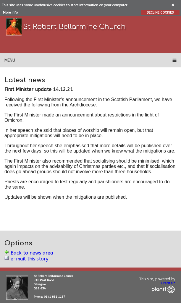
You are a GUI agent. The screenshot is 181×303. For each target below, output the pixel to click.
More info (10, 12)
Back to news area (32, 253)
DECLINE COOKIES (160, 12)
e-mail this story (29, 259)
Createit (168, 283)
